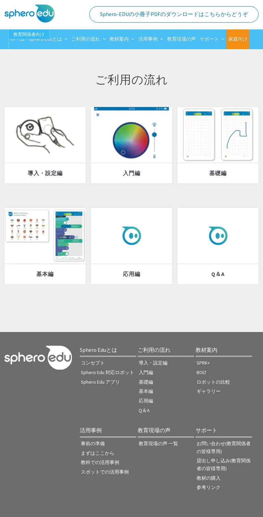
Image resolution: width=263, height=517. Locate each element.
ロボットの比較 (213, 382)
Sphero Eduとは (45, 39)
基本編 (45, 273)
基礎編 (218, 173)
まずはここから (97, 453)
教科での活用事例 (100, 462)
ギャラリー (209, 391)
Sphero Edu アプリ (100, 382)
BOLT (201, 372)
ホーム (17, 39)
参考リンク (209, 487)
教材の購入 (209, 478)
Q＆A (218, 273)
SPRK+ (203, 363)
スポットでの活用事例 (105, 472)
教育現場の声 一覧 (158, 443)
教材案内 (119, 39)
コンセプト (93, 363)
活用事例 (148, 39)
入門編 (131, 173)
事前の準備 (93, 443)
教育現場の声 (181, 39)
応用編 (131, 273)
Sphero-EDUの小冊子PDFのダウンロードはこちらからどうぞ (174, 14)
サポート (209, 39)
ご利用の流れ (85, 39)
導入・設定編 (45, 173)
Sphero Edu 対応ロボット (107, 372)
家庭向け (238, 39)
